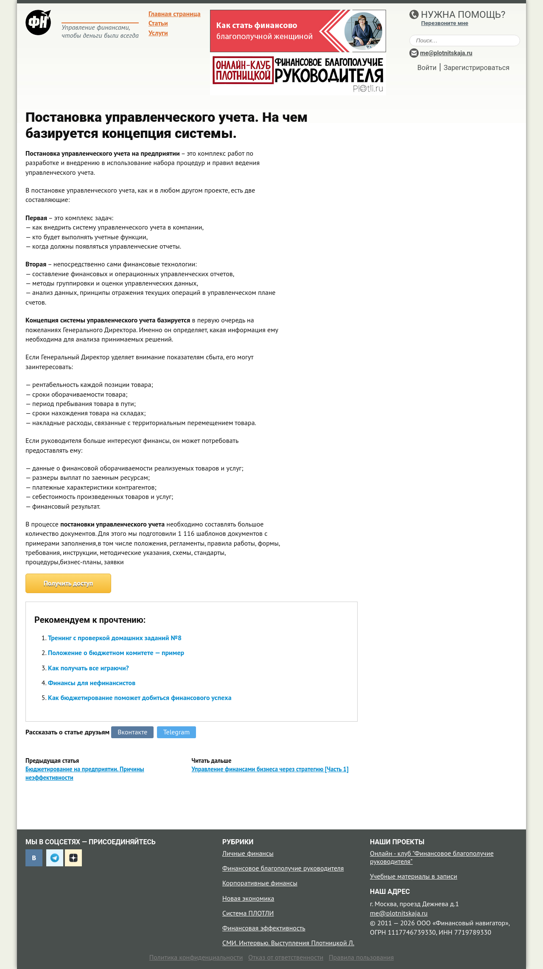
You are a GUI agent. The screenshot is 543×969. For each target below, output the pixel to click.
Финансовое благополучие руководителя (283, 868)
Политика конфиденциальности (196, 957)
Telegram (176, 732)
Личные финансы (248, 853)
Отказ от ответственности (285, 957)
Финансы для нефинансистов (91, 682)
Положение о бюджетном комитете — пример (116, 652)
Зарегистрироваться (476, 68)
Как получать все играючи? (88, 668)
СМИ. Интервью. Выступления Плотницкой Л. (288, 942)
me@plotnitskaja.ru (446, 53)
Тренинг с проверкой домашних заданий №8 (115, 637)
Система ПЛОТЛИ (248, 913)
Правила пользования (361, 957)
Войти (427, 68)
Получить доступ (68, 583)
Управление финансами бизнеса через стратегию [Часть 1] (270, 769)
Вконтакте (132, 732)
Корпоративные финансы (259, 883)
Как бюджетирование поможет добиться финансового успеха (140, 697)
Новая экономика (248, 898)
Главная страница (174, 13)
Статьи (158, 23)
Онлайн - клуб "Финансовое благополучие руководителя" (432, 857)
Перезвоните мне (444, 23)
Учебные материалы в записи (413, 876)
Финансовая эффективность (263, 928)
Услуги (158, 32)
